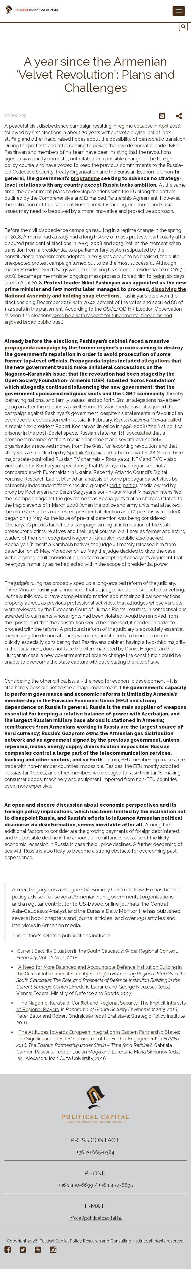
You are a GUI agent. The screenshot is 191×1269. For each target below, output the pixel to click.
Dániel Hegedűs (142, 649)
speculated (138, 433)
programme (85, 178)
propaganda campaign (32, 348)
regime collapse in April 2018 (149, 126)
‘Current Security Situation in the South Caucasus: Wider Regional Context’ (96, 951)
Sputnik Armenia (85, 452)
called (174, 420)
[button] (183, 26)
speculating (74, 466)
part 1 (115, 485)
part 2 (129, 485)
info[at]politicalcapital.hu (96, 1218)
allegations (155, 361)
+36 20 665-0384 (95, 1152)
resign (159, 276)
